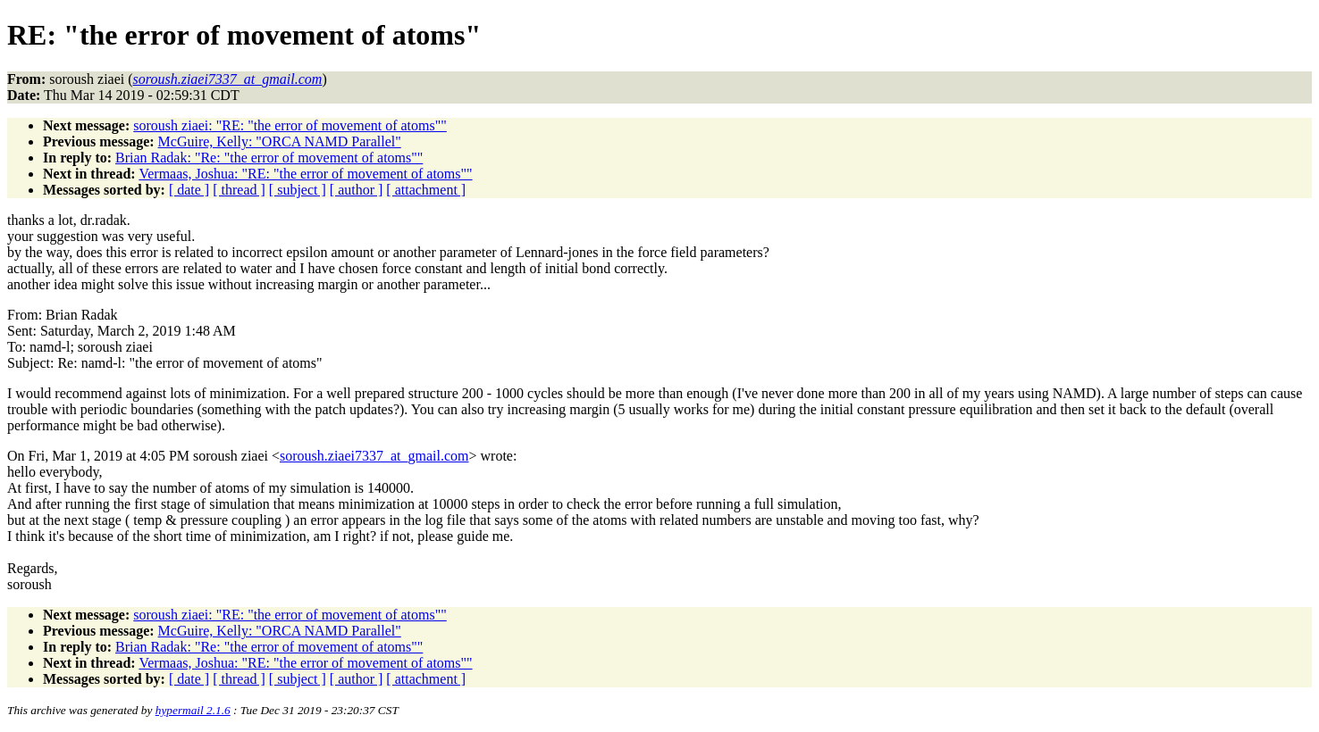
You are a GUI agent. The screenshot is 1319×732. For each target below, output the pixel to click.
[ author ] (356, 189)
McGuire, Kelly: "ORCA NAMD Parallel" (279, 141)
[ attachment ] (426, 189)
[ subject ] (297, 189)
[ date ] (189, 189)
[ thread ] (239, 189)
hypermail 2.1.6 (193, 710)
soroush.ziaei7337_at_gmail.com (374, 455)
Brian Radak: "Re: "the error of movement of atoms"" (269, 157)
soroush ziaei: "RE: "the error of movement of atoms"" (289, 125)
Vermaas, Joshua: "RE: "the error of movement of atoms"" (305, 173)
